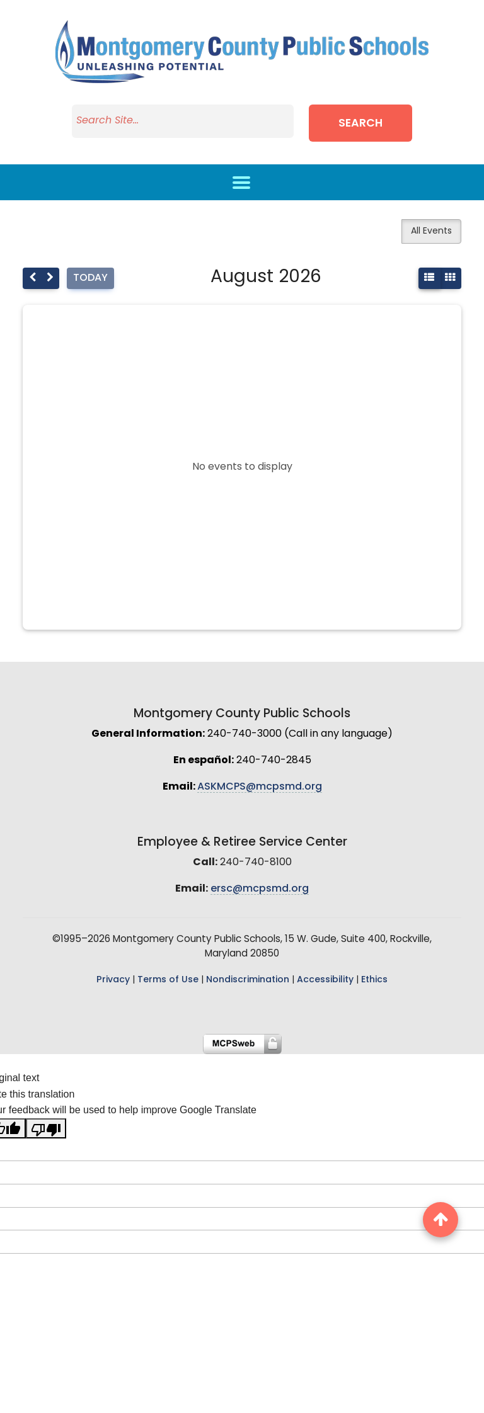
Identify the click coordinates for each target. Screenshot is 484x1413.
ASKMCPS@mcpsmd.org (259, 787)
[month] (450, 278)
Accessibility (325, 980)
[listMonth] (429, 278)
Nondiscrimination (247, 980)
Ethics (374, 980)
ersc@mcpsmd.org (259, 889)
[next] (49, 278)
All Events (431, 231)
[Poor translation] (46, 1128)
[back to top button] (440, 1219)
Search (363, 123)
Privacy (113, 980)
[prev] (32, 278)
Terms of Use (168, 980)
